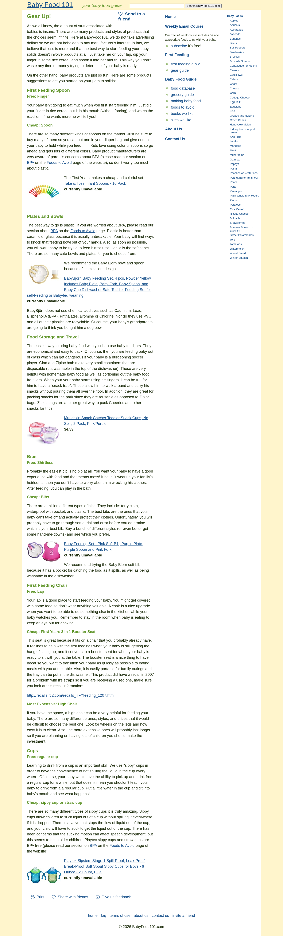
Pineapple (236, 191)
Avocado (235, 34)
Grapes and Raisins (242, 115)
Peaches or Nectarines (243, 173)
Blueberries (237, 52)
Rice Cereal (237, 209)
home (92, 915)
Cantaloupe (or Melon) (243, 65)
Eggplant (235, 106)
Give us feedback (113, 897)
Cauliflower (236, 74)
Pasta (233, 168)
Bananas (235, 38)
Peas (233, 186)
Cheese (234, 88)
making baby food (186, 101)
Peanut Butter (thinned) (244, 177)
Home (170, 17)
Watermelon (237, 248)
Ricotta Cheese (239, 213)
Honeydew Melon (240, 124)
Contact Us (175, 139)
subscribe (179, 46)
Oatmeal (235, 159)
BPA (30, 162)
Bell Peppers (237, 47)
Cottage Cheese (240, 97)
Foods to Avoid (59, 162)
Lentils (234, 141)
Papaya (234, 164)
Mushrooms (237, 154)
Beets (233, 43)
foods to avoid (182, 107)
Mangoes (235, 145)
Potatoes (235, 204)
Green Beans (238, 120)
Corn (233, 92)
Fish (232, 111)
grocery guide (182, 95)
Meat (233, 150)
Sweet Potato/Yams (242, 235)
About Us (173, 129)
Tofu (232, 239)
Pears (233, 182)
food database (183, 88)
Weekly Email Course (184, 26)
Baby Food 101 (50, 4)
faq (103, 915)
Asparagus (236, 29)
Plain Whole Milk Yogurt (244, 195)
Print (37, 897)
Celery (234, 79)
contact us (160, 915)
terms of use (119, 915)
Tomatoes (236, 244)
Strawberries (237, 222)
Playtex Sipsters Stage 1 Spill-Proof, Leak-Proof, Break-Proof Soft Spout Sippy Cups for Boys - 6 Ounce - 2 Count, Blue (105, 866)
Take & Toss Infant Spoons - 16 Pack (95, 183)
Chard (233, 83)
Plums (233, 200)
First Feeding (177, 55)
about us (141, 915)
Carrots (234, 70)
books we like (182, 114)
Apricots (235, 25)
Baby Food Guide (181, 79)
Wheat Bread (238, 253)
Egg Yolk (235, 102)
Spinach (235, 218)
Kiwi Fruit (235, 136)
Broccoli (235, 56)
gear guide (180, 70)
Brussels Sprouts (240, 61)
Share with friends (70, 897)
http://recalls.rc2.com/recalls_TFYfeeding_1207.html (71, 695)
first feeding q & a (185, 64)
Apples (234, 20)
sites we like (181, 120)
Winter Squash (239, 257)
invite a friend (183, 915)
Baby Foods (235, 16)
